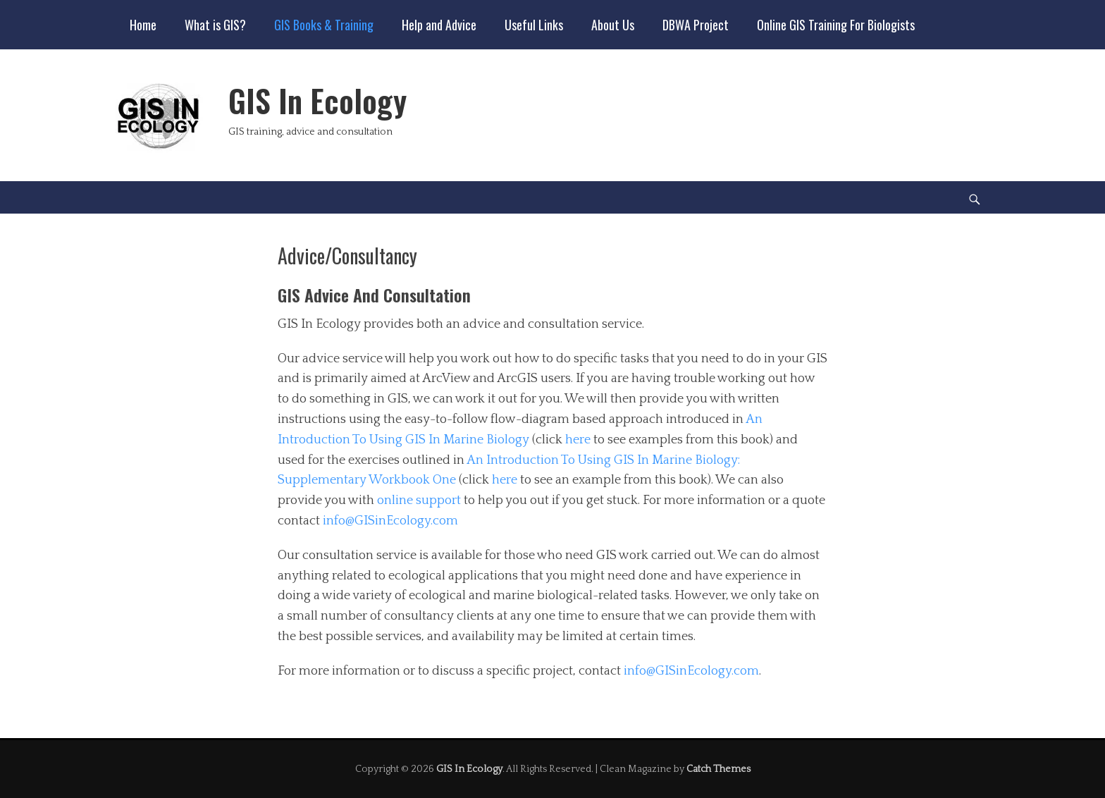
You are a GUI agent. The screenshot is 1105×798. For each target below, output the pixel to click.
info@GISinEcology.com (390, 521)
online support (419, 500)
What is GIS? (215, 25)
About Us (612, 25)
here (578, 440)
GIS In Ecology (317, 100)
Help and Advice (439, 25)
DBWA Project (695, 25)
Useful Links (534, 25)
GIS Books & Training (324, 25)
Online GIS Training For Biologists (836, 25)
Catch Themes (718, 769)
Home (143, 25)
